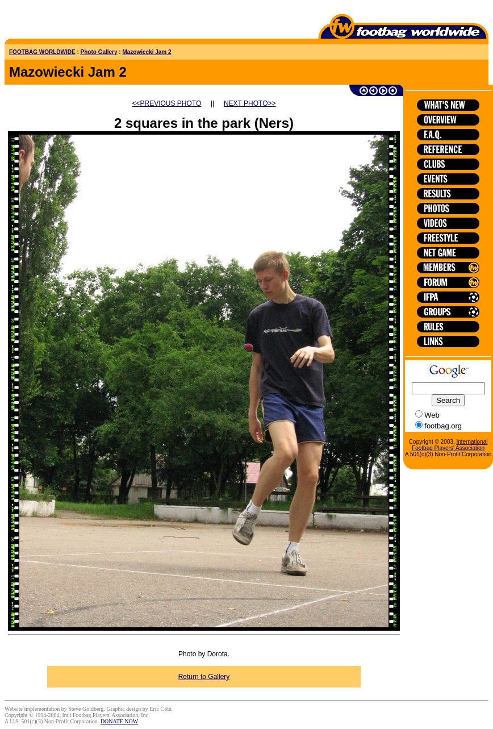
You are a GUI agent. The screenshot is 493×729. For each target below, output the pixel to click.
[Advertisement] (71, 22)
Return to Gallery (204, 677)
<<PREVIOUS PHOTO (167, 103)
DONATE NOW (119, 721)
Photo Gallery (99, 52)
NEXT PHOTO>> (250, 103)
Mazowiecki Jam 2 (146, 52)
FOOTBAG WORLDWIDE (42, 52)
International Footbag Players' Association (449, 445)
